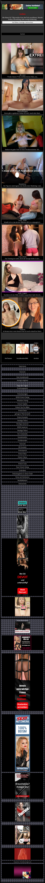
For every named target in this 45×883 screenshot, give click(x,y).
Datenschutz (23, 484)
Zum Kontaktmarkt (22, 377)
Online (8, 348)
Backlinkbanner (22, 480)
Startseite (22, 372)
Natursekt (22, 444)
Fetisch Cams (22, 464)
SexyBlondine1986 (22, 358)
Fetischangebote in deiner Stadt (22, 474)
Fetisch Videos (22, 457)
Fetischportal (22, 450)
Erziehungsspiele (22, 388)
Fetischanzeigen (22, 394)
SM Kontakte (22, 447)
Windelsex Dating (22, 400)
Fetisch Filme (22, 454)
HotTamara (8, 358)
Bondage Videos (22, 420)
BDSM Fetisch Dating (22, 397)
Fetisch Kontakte (22, 417)
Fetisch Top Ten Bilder (22, 407)
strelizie (36, 358)
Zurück (22, 34)
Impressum (22, 366)
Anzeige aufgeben (22, 380)
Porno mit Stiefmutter (23, 477)
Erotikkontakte (22, 440)
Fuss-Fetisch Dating (22, 467)
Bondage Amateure (22, 424)
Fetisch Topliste (22, 404)
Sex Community (22, 434)
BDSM (22, 460)
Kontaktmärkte (22, 437)
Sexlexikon (22, 470)
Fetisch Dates (22, 410)
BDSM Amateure (22, 427)
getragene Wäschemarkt (22, 414)
